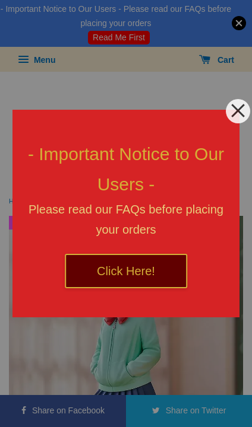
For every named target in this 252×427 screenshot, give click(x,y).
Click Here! (126, 271)
